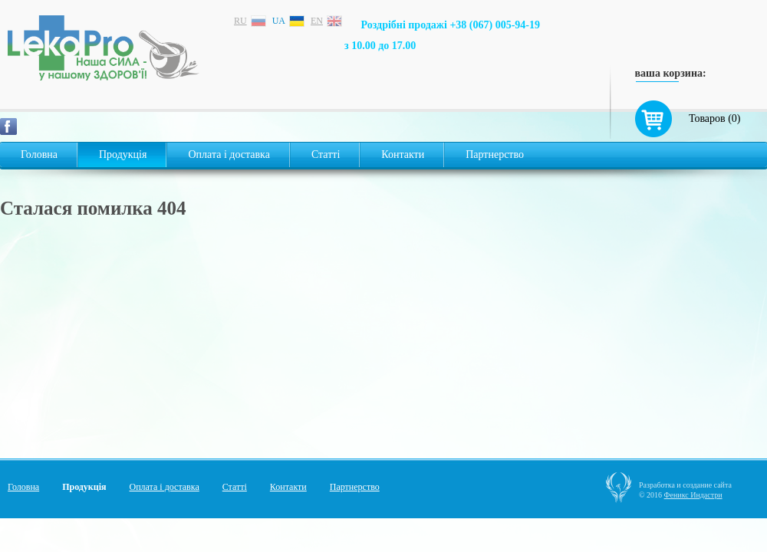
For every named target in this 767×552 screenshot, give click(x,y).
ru (240, 20)
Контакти (402, 154)
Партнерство (495, 154)
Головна (39, 154)
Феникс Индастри (693, 495)
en (317, 20)
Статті (325, 154)
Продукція (122, 154)
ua (278, 20)
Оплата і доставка (228, 154)
